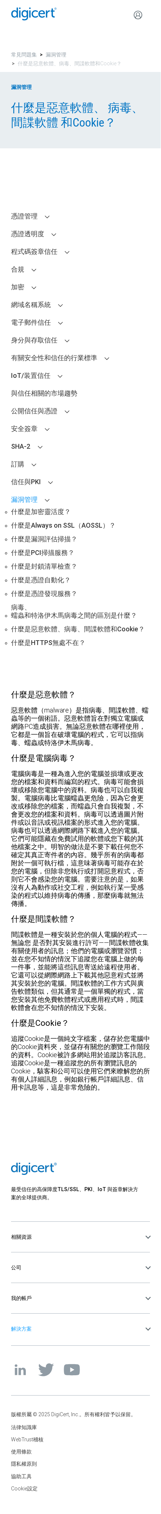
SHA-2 (21, 446)
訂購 (17, 464)
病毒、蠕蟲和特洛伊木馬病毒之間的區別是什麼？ (74, 611)
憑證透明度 (27, 234)
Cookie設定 (24, 1488)
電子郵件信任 (31, 322)
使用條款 (21, 1451)
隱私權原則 (24, 1463)
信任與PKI (26, 482)
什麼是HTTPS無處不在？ (48, 643)
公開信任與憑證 (34, 411)
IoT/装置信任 (30, 376)
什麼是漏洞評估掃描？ (44, 539)
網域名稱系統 (31, 305)
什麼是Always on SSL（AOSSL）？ (63, 525)
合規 (17, 269)
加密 (17, 287)
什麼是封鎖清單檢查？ (44, 566)
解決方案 (21, 1328)
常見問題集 (24, 54)
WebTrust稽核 (27, 1439)
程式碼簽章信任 (34, 252)
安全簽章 (24, 429)
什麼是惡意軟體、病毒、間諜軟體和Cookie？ (78, 629)
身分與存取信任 (34, 340)
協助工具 (21, 1476)
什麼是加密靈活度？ (41, 512)
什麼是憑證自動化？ (41, 580)
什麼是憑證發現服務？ (44, 594)
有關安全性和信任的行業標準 (54, 358)
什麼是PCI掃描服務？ (42, 553)
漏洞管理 (56, 54)
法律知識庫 (24, 1427)
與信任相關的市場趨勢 (44, 393)
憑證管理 (24, 216)
